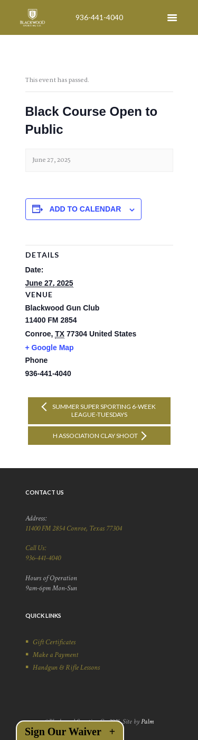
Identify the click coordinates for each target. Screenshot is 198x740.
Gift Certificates (54, 642)
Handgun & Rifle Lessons (66, 667)
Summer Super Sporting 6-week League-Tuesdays (103, 410)
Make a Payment (55, 655)
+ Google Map (49, 347)
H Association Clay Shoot (96, 436)
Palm (147, 721)
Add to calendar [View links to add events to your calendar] (85, 209)
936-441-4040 (99, 17)
